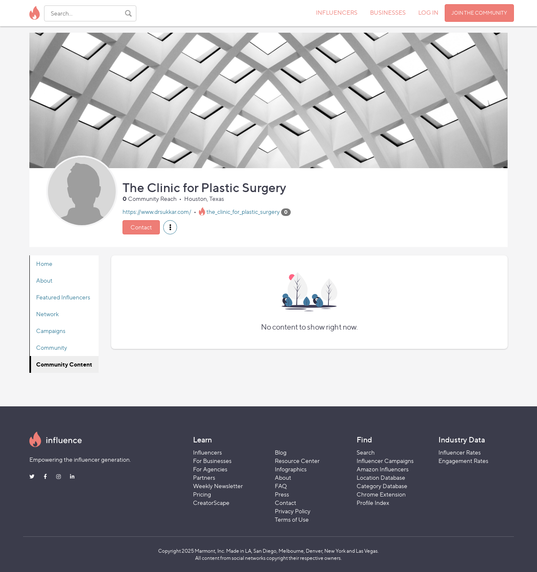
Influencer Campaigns (385, 460)
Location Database (381, 477)
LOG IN (428, 12)
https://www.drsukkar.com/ (157, 211)
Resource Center (297, 460)
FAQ (281, 485)
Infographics (291, 469)
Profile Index (373, 502)
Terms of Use (292, 519)
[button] (170, 227)
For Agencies (210, 469)
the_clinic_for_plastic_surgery (243, 211)
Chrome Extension (381, 494)
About (44, 280)
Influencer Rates (459, 452)
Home (44, 263)
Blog (281, 452)
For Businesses (212, 460)
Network (47, 313)
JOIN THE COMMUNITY (479, 13)
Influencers (207, 452)
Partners (204, 477)
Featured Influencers (63, 297)
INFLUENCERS (336, 12)
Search (366, 452)
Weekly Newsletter (218, 485)
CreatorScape (211, 502)
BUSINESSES (388, 12)
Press (282, 494)
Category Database (382, 485)
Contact (141, 227)
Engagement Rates (463, 460)
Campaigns (50, 330)
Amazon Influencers (383, 469)
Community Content (64, 364)
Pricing (202, 494)
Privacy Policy (292, 511)
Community (51, 347)
